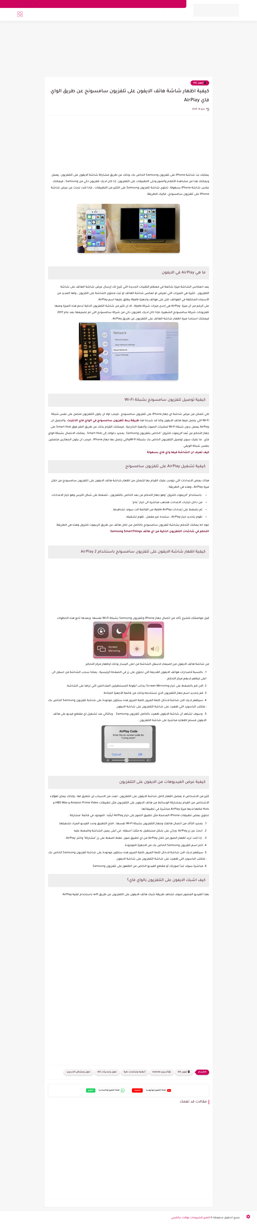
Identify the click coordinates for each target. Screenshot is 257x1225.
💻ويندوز (142, 14)
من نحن (178, 4)
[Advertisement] (129, 49)
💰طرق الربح (89, 14)
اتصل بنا (165, 4)
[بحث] (20, 14)
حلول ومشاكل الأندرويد (78, 1072)
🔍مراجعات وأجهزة (116, 14)
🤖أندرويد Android (161, 1072)
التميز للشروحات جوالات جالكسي (190, 1218)
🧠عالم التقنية (40, 14)
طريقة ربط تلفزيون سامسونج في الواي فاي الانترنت (103, 420)
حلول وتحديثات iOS (107, 1072)
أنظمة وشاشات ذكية (134, 1072)
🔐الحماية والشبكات (65, 14)
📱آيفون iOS (199, 83)
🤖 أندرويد (180, 14)
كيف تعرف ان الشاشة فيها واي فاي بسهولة (177, 452)
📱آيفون (160, 14)
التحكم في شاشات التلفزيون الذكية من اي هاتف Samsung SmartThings (159, 531)
